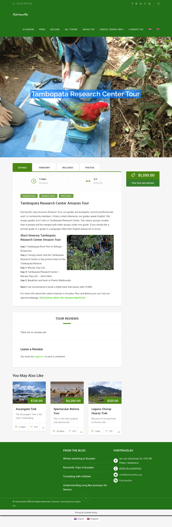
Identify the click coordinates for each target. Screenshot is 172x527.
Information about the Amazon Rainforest (62, 297)
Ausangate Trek (26, 409)
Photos (89, 167)
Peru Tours (66, 196)
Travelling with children (77, 476)
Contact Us (136, 29)
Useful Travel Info (111, 29)
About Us (88, 29)
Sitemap (55, 501)
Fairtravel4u (20, 14)
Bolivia (55, 29)
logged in (39, 356)
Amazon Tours (48, 196)
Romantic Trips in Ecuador (78, 467)
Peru (42, 29)
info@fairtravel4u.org (130, 474)
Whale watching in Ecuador (79, 458)
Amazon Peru (29, 196)
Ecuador (28, 29)
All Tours (71, 29)
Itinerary (44, 167)
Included (67, 167)
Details (22, 167)
